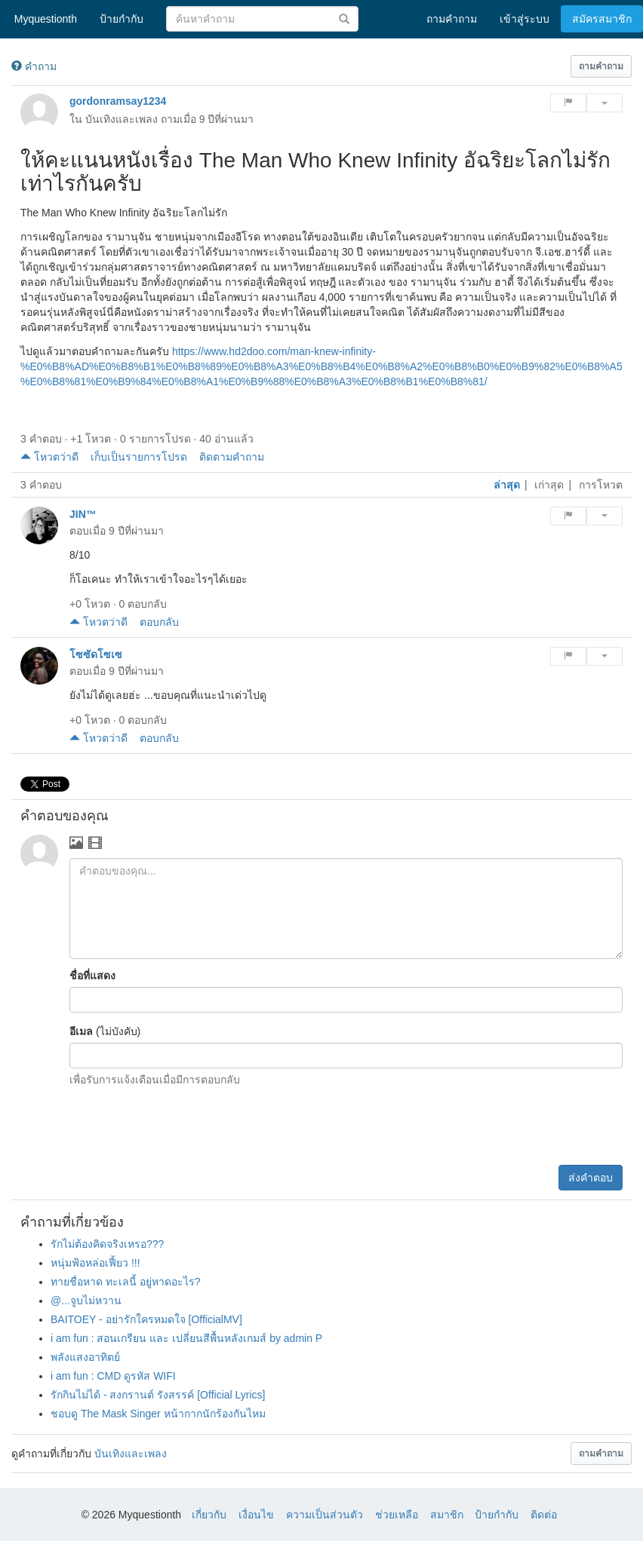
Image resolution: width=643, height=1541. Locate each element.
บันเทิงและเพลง (121, 119)
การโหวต (601, 485)
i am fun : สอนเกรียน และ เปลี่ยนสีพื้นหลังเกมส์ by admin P (186, 1338)
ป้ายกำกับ (496, 1515)
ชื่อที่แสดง (92, 976)
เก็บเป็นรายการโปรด (139, 457)
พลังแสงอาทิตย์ (85, 1357)
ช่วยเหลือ (396, 1515)
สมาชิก (446, 1515)
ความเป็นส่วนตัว (324, 1515)
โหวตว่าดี (49, 457)
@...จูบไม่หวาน (86, 1300)
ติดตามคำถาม (231, 457)
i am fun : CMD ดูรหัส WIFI (113, 1376)
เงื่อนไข (256, 1515)
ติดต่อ (544, 1515)
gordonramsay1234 (117, 101)
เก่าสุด (549, 485)
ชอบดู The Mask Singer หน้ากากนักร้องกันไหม (158, 1414)
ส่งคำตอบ (590, 1178)
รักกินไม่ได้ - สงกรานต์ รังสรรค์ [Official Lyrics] (158, 1395)
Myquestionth (42, 19)
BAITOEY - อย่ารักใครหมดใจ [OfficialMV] (146, 1319)
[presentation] (508, 1127)
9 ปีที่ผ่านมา (226, 119)
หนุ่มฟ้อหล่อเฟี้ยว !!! (95, 1263)
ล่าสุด (507, 485)
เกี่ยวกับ (209, 1515)
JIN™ (83, 514)
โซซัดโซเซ (95, 654)
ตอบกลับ (159, 622)
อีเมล (81, 1031)
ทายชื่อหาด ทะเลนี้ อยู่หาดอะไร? (126, 1282)
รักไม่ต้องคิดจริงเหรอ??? (107, 1244)
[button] (601, 66)
